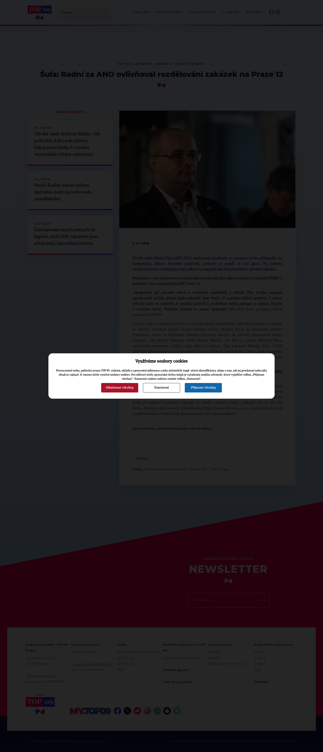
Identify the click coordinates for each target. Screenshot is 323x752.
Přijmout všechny (203, 387)
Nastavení (161, 387)
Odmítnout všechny (120, 387)
